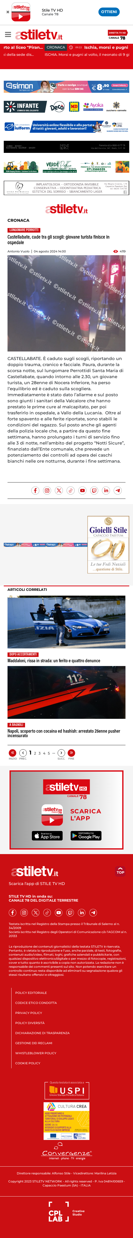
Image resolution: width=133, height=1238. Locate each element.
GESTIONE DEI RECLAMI (33, 1043)
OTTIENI (109, 11)
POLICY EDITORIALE (31, 993)
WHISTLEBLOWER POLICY (35, 1053)
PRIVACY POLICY (28, 1013)
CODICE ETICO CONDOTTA (36, 1003)
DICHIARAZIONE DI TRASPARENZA (42, 1033)
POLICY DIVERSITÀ (30, 1023)
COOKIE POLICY (27, 1063)
